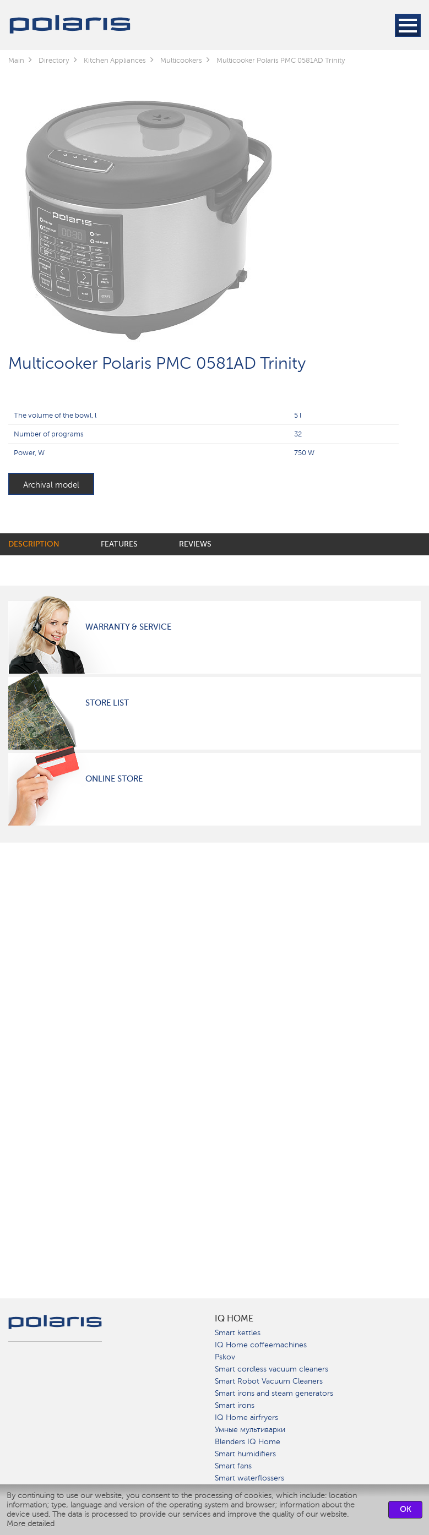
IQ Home (234, 1319)
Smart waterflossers (249, 1478)
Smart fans (233, 1466)
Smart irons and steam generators (274, 1393)
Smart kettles (237, 1332)
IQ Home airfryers (246, 1417)
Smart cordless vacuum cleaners (271, 1369)
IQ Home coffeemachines (261, 1345)
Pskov (225, 1357)
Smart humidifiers (245, 1453)
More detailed (31, 1523)
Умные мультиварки (250, 1429)
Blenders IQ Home (247, 1441)
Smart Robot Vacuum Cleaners (269, 1381)
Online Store (114, 779)
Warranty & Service (128, 627)
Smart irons (234, 1405)
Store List (107, 703)
